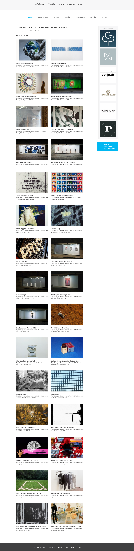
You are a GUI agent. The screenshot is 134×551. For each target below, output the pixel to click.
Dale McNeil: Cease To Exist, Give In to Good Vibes (34, 526)
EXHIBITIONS (40, 5)
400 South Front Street (79, 263)
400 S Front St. (42, 131)
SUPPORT (71, 5)
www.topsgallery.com (22, 31)
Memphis (30, 17)
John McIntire (21, 394)
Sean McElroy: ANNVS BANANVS (62, 129)
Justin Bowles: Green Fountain (61, 96)
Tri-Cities (104, 17)
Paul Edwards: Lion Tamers (25, 427)
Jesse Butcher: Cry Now (24, 195)
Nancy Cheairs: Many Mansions (62, 195)
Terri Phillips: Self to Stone (60, 328)
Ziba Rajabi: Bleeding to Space (61, 295)
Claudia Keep (55, 229)
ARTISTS (51, 5)
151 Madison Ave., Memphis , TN (47, 263)
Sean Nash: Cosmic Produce (26, 96)
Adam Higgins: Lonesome (25, 229)
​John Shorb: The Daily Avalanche (62, 427)
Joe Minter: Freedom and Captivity (63, 162)
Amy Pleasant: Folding (24, 162)
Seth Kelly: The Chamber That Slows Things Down (68, 526)
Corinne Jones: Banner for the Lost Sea (64, 361)
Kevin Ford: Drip (22, 262)
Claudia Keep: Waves (58, 63)
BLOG (80, 5)
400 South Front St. (78, 230)
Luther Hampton (21, 295)
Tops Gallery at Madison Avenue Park (26, 65)
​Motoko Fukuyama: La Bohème (27, 460)
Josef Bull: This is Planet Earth (61, 460)
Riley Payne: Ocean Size (24, 63)
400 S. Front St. (77, 197)
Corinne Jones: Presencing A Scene (28, 493)
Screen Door (55, 394)
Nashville (67, 17)
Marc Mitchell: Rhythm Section (61, 262)
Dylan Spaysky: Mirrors (24, 129)
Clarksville (56, 17)
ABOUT (61, 5)
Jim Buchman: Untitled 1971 (26, 328)
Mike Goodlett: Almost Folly (25, 361)
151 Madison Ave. (35, 31)
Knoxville (93, 17)
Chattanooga (80, 17)
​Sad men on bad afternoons (60, 493)
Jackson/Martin (43, 17)
